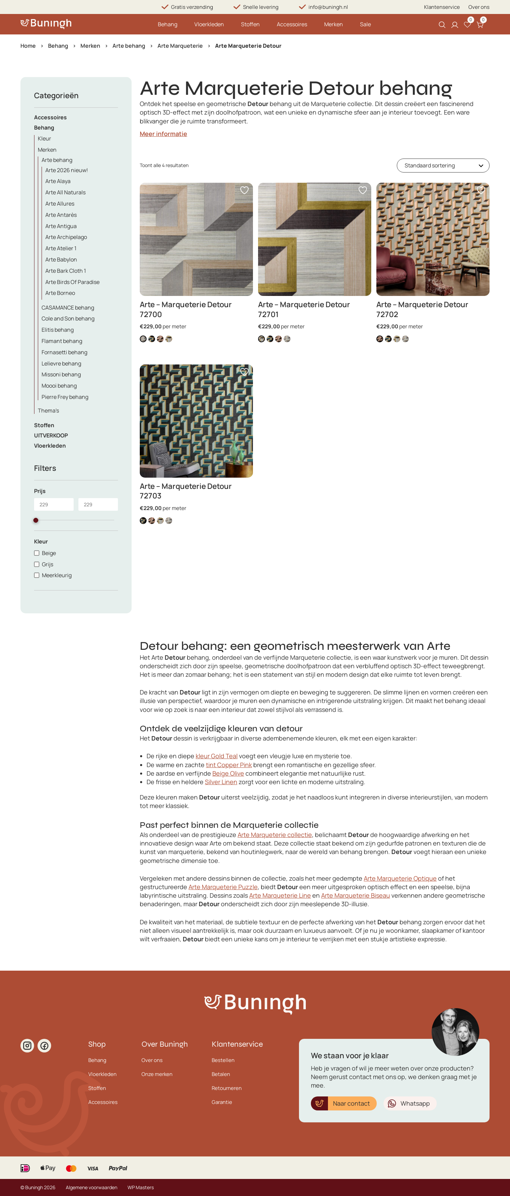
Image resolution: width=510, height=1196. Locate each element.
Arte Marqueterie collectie (275, 835)
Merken (333, 24)
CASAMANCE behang (68, 307)
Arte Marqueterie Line (280, 895)
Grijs (47, 564)
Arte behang (128, 45)
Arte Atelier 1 (60, 248)
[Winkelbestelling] (443, 166)
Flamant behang (62, 341)
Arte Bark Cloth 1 (65, 270)
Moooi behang (59, 385)
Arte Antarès (61, 215)
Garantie (222, 1102)
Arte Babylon (61, 259)
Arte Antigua (61, 226)
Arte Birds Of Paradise (72, 282)
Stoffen (250, 24)
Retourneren (227, 1088)
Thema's (48, 410)
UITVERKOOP (51, 435)
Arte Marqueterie (180, 45)
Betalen (221, 1074)
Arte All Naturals (65, 192)
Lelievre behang (61, 363)
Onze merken (156, 1074)
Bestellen (223, 1060)
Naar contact (351, 1103)
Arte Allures (59, 203)
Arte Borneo (60, 293)
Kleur (44, 138)
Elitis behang (58, 329)
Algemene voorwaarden (91, 1187)
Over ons (479, 7)
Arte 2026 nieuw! (66, 170)
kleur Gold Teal (217, 756)
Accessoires (292, 24)
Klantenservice (442, 7)
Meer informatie (163, 134)
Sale (365, 24)
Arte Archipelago (66, 237)
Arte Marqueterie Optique (400, 878)
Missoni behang (61, 374)
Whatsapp (415, 1103)
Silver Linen (221, 782)
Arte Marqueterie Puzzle (223, 887)
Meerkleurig (57, 575)
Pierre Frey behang (65, 397)
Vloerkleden (209, 24)
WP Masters (140, 1187)
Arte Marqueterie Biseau (355, 895)
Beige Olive (228, 773)
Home (28, 45)
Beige (49, 553)
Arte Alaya (58, 181)
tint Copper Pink (229, 765)
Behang (167, 24)
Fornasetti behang (64, 352)
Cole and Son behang (68, 318)
